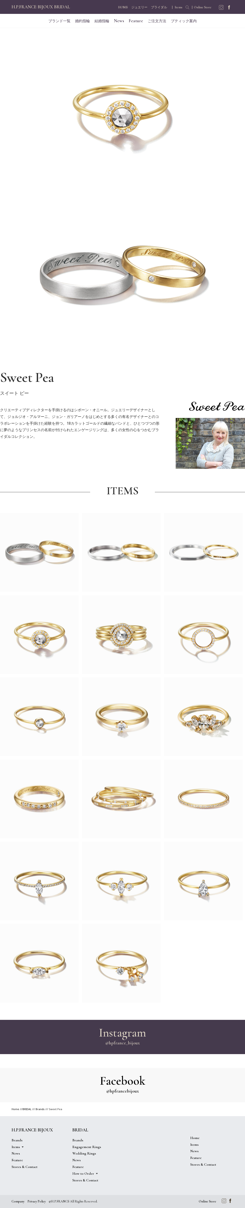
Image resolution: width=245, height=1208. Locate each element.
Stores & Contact (24, 1166)
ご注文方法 (157, 21)
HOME (123, 7)
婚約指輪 (82, 21)
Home (15, 1109)
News (119, 21)
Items (178, 7)
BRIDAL (27, 1109)
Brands (40, 1109)
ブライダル (159, 7)
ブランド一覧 (59, 21)
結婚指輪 (102, 21)
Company (18, 1201)
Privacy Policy (37, 1201)
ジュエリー (139, 7)
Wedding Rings (84, 1153)
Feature (136, 21)
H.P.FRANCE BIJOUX (32, 1130)
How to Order (83, 1173)
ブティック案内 (184, 21)
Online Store (202, 7)
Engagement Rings (86, 1147)
